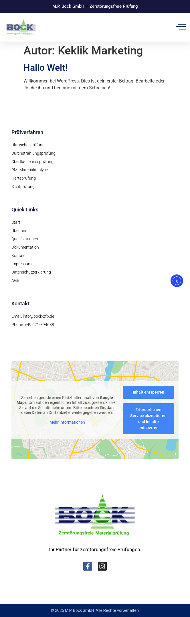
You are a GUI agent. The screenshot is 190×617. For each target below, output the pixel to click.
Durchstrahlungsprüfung (33, 153)
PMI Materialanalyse (29, 170)
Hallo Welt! (45, 67)
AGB (15, 280)
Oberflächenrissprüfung (32, 161)
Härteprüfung (23, 178)
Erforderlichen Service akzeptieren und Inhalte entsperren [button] (148, 418)
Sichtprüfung (23, 186)
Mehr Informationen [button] (67, 422)
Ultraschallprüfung (28, 145)
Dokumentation (25, 247)
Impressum (21, 264)
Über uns (19, 230)
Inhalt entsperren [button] (148, 392)
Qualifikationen (24, 239)
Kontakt (18, 255)
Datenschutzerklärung (31, 272)
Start (15, 222)
